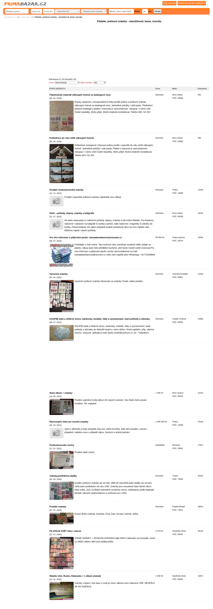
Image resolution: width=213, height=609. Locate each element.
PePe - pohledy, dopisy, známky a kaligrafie (71, 213)
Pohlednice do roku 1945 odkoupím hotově (71, 138)
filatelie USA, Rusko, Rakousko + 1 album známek (75, 576)
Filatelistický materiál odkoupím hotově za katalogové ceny (80, 95)
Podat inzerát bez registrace (191, 3)
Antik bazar (25, 17)
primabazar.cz (9, 17)
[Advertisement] (129, 44)
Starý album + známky (60, 393)
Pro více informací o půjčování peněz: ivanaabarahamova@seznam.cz (85, 237)
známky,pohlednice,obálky (63, 476)
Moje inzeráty (169, 3)
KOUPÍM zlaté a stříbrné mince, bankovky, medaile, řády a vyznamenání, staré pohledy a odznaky (99, 319)
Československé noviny (61, 445)
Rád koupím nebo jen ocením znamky (68, 422)
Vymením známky (58, 274)
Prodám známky (57, 506)
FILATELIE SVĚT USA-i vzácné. (65, 531)
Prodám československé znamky (66, 190)
